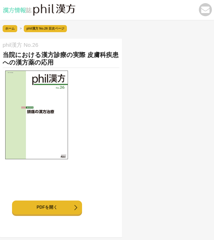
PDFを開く (47, 207)
